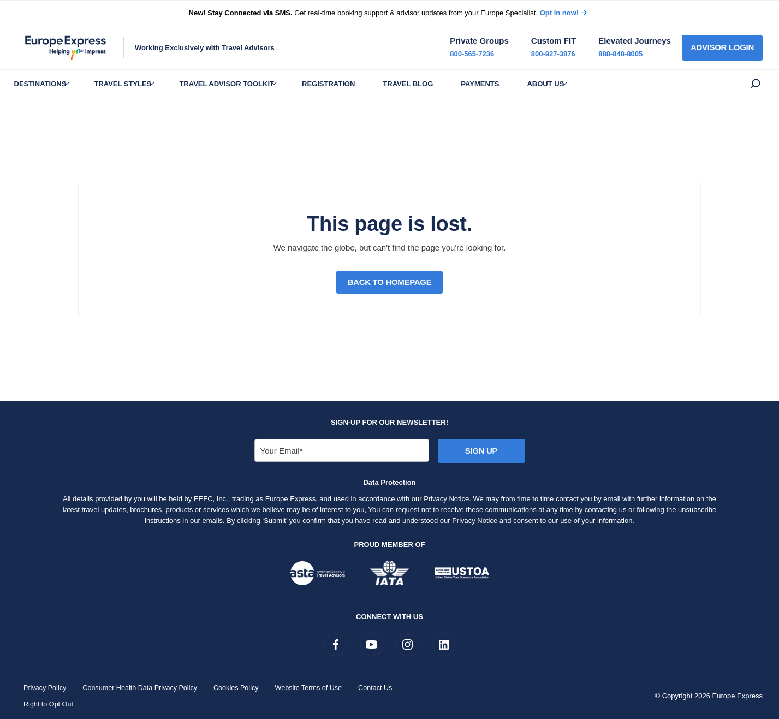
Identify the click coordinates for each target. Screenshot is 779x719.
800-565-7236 (472, 54)
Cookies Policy (242, 688)
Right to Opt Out (49, 704)
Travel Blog (440, 84)
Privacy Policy (45, 688)
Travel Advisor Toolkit (244, 84)
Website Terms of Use (316, 688)
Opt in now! (559, 13)
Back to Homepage (390, 282)
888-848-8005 (620, 54)
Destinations (43, 84)
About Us (591, 84)
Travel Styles (133, 84)
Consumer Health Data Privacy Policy (143, 688)
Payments (519, 84)
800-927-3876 (553, 54)
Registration (352, 84)
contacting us (606, 510)
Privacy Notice (446, 499)
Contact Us (384, 688)
